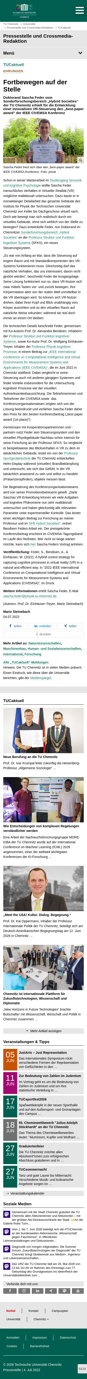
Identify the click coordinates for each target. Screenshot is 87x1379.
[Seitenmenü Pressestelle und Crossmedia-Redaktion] (43, 53)
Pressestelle (12, 1370)
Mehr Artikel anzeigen (46, 1031)
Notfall (10, 1311)
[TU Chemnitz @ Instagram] (24, 1291)
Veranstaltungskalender (27, 1193)
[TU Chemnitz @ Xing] (51, 1291)
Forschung (33, 654)
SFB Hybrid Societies (44, 523)
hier (33, 544)
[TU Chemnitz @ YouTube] (78, 1291)
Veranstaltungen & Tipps (26, 1042)
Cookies (11, 1346)
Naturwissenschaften (44, 643)
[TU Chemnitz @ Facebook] (10, 1291)
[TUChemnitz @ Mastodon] (64, 1291)
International (13, 654)
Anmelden (12, 1337)
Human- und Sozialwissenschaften (54, 648)
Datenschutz (68, 1337)
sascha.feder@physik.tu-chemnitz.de (30, 596)
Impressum (39, 1337)
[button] (75, 11)
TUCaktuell (13, 64)
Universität (13, 1319)
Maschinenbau (14, 648)
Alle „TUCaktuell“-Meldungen (25, 662)
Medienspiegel (40, 678)
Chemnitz (40, 1319)
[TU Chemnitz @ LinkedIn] (38, 1291)
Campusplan (60, 1311)
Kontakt (34, 1311)
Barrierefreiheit (39, 1346)
